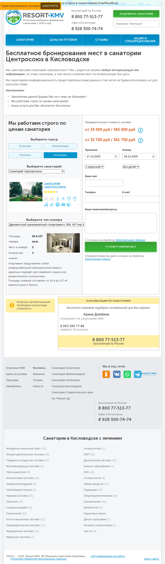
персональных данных (130, 240)
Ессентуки (25, 146)
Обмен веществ (96, 482)
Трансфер (12, 378)
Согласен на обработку (116, 240)
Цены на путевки (63, 40)
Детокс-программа (97, 518)
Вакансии (39, 372)
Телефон (90, 192)
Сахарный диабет (19, 506)
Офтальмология (18, 470)
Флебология (93, 506)
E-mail (126, 192)
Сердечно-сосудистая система (27, 459)
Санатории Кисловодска (67, 385)
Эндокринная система (22, 529)
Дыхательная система (100, 459)
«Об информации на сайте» (107, 554)
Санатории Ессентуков (66, 366)
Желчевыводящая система (24, 465)
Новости (38, 385)
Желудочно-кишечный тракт (26, 447)
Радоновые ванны (95, 512)
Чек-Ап (90, 529)
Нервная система (19, 494)
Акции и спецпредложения (140, 40)
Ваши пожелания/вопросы (101, 209)
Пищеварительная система (25, 524)
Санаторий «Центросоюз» (55, 185)
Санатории (25, 40)
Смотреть (50, 6)
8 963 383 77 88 (72, 327)
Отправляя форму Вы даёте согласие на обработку (114, 258)
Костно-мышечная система (25, 518)
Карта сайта (151, 557)
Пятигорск (25, 155)
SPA (89, 470)
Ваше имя (91, 176)
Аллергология (94, 447)
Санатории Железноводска (68, 372)
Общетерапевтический (100, 494)
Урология (14, 500)
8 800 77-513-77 (87, 16)
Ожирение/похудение (21, 482)
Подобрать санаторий (136, 13)
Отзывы (101, 40)
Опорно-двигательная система (27, 453)
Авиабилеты (13, 385)
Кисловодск (60, 155)
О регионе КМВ (15, 366)
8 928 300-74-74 (87, 28)
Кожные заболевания (99, 465)
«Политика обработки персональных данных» (38, 557)
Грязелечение (95, 500)
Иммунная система (20, 535)
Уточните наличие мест (120, 246)
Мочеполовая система (22, 476)
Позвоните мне (146, 372)
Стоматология (94, 476)
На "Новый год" (61, 397)
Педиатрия (93, 488)
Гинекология (16, 512)
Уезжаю (127, 150)
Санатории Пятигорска (66, 378)
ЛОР (89, 453)
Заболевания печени (21, 488)
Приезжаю (91, 150)
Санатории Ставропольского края (72, 391)
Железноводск (60, 146)
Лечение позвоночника (100, 524)
